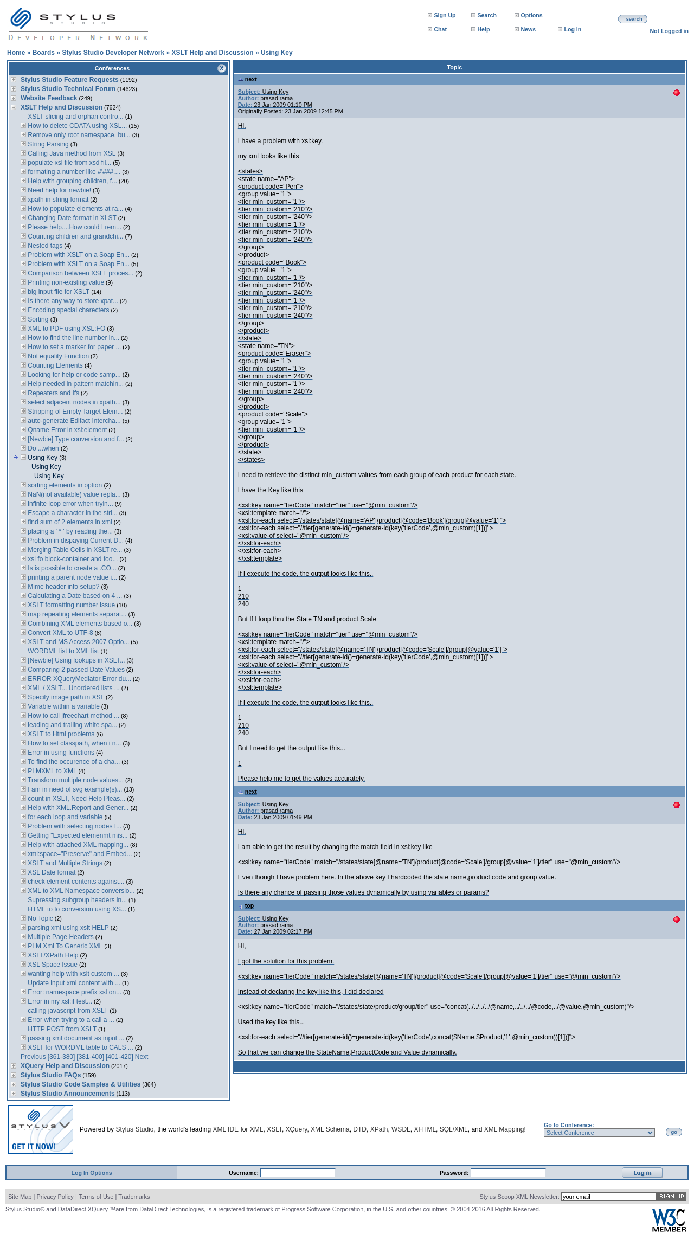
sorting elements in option (65, 485)
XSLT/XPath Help (52, 955)
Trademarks (134, 1196)
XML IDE (226, 1129)
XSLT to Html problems (60, 734)
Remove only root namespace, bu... (78, 135)
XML (257, 1129)
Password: (455, 1172)
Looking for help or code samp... (73, 374)
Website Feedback (49, 98)
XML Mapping (504, 1129)
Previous (33, 1057)
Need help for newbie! (58, 190)
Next (142, 1057)
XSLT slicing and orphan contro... (75, 116)
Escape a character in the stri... (72, 513)
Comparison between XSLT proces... (79, 273)
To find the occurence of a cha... (73, 762)
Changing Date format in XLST (71, 218)
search (634, 19)
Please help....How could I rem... (73, 227)
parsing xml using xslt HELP (67, 927)
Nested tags (44, 245)
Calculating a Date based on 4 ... (74, 596)
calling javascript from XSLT (67, 1010)
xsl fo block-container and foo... (72, 559)
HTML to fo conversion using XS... (76, 909)
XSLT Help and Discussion (212, 52)
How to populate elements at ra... (74, 209)
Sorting (38, 319)
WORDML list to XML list (62, 651)
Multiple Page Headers (60, 937)
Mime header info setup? (62, 586)
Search (487, 15)
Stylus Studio (134, 1129)
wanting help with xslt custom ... (72, 974)
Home (16, 52)
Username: (244, 1172)
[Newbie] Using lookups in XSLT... (75, 660)
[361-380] (61, 1057)
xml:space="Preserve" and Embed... (79, 854)
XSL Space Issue (52, 964)
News (528, 29)
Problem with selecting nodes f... (73, 826)
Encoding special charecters (67, 310)
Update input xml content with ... (73, 983)
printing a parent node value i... (71, 577)
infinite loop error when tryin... (69, 503)
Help (483, 29)
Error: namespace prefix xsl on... (73, 992)
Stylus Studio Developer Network (113, 52)
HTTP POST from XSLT (61, 1029)
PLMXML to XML (51, 771)
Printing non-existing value (65, 282)
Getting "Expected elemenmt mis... (77, 835)
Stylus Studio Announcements (68, 1093)
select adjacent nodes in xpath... (73, 402)
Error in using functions (60, 752)
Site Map (19, 1196)
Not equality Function (57, 356)
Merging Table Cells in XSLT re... (74, 550)
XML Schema (330, 1129)
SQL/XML (454, 1129)
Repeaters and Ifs (52, 393)
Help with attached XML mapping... (77, 845)
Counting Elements (55, 365)
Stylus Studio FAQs (51, 1075)
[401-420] (119, 1057)
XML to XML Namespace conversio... (80, 891)
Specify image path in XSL (65, 697)
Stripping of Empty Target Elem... (74, 411)
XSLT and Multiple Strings (64, 863)
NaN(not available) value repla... (73, 494)
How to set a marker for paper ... (73, 347)
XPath (379, 1129)
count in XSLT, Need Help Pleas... (75, 798)
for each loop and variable (64, 817)
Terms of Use (96, 1196)
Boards (44, 52)
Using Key (277, 52)
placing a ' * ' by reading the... (69, 531)
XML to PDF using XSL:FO (65, 328)
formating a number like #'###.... (73, 172)
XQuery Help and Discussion (65, 1066)
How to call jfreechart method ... (72, 715)
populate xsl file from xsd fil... (68, 162)
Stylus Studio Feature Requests (70, 79)
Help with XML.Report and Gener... (77, 808)
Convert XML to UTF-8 (59, 633)
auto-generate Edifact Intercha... (73, 421)
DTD (360, 1129)
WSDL (400, 1129)
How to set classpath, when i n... (73, 743)
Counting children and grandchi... (74, 236)
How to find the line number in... (72, 338)
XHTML (425, 1129)
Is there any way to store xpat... (72, 301)
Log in (572, 29)
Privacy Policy (54, 1196)
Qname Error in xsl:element (66, 430)
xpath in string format (57, 199)
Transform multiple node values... (75, 780)
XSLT (274, 1129)
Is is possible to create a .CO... (71, 568)
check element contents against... (75, 881)
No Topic (39, 918)
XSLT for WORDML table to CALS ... (79, 1047)
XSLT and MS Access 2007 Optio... (77, 642)
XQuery (296, 1129)
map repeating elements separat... (76, 614)
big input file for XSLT (57, 291)
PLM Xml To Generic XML (64, 946)
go (674, 1132)
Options (531, 15)
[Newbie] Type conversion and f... (75, 439)
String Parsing (47, 144)
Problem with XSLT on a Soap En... (78, 255)
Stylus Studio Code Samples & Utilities (80, 1084)
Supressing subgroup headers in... (76, 900)
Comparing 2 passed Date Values (75, 669)
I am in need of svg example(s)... (74, 789)
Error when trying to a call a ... (70, 1020)
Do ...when (43, 448)
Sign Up (444, 15)
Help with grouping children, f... (71, 181)
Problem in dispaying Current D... (75, 540)
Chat (440, 29)
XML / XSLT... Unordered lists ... (73, 688)
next (247, 79)
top (246, 905)
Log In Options (91, 1172)
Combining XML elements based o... (79, 623)
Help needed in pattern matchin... (75, 384)
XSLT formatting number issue (70, 605)
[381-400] (90, 1057)
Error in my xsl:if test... (59, 1001)
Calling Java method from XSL (70, 153)
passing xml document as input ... (75, 1038)
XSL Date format (51, 872)
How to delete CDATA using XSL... (76, 126)
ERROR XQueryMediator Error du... (78, 679)
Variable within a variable (63, 706)
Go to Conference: (569, 1125)
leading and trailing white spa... (71, 725)
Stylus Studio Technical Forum (68, 89)
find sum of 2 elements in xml (69, 522)
